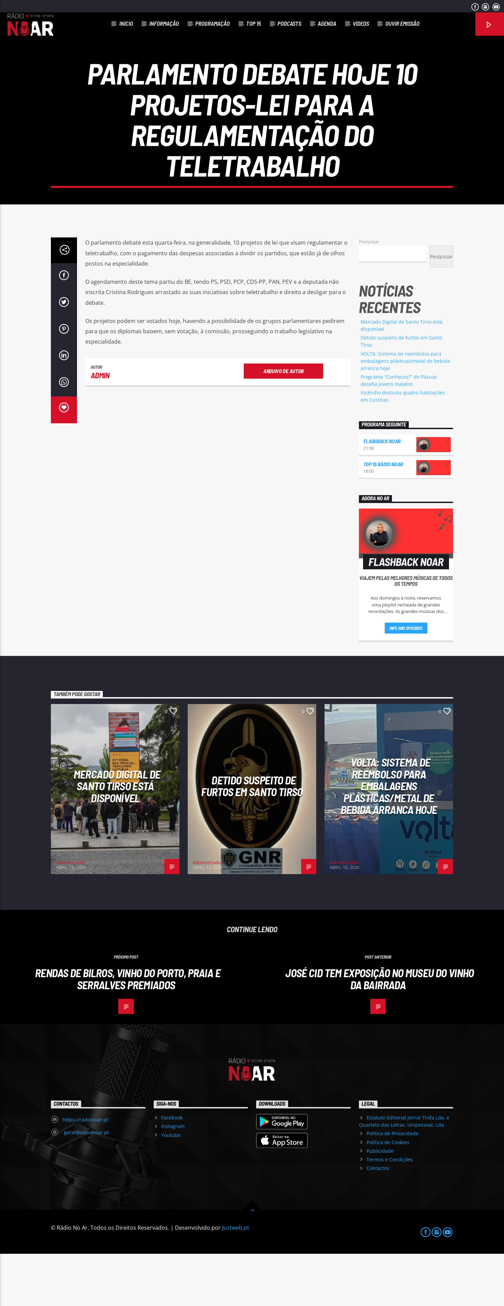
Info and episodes (406, 680)
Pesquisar (369, 294)
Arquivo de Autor (283, 423)
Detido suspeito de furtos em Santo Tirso (252, 838)
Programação (212, 23)
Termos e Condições (389, 1211)
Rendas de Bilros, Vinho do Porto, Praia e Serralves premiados (127, 1030)
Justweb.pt (235, 1280)
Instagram (173, 1178)
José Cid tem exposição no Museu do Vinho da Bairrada (379, 1030)
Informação (164, 23)
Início (126, 23)
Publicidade (380, 1203)
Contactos (377, 1220)
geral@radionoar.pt (86, 1184)
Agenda (327, 23)
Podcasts (289, 23)
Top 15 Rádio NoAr (383, 516)
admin (100, 427)
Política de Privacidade (392, 1185)
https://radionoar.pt (85, 1172)
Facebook (172, 1170)
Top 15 (253, 23)
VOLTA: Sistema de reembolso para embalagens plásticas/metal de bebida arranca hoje (405, 413)
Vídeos (361, 23)
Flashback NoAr (382, 493)
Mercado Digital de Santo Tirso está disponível (117, 838)
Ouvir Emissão (402, 23)
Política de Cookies (387, 1194)
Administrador (71, 915)
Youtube (170, 1187)
